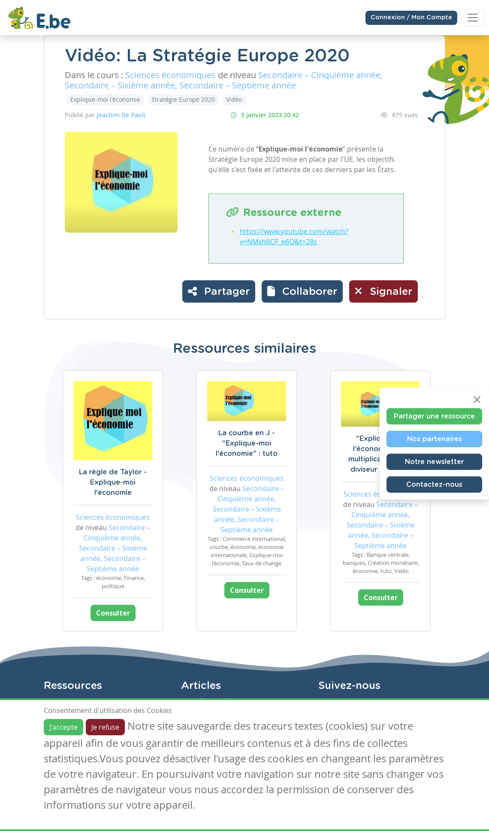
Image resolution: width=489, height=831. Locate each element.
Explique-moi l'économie (105, 99)
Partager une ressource (434, 416)
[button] (302, 291)
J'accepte (63, 727)
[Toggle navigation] (473, 17)
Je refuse (105, 727)
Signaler (383, 291)
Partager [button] (219, 291)
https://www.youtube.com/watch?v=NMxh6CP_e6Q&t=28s (294, 236)
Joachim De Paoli (121, 115)
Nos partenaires (434, 439)
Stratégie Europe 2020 (183, 99)
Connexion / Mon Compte (411, 18)
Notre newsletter (434, 461)
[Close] (477, 399)
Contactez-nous (434, 484)
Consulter (113, 613)
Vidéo (234, 99)
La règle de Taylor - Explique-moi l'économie (113, 482)
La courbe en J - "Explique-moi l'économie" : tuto (247, 443)
